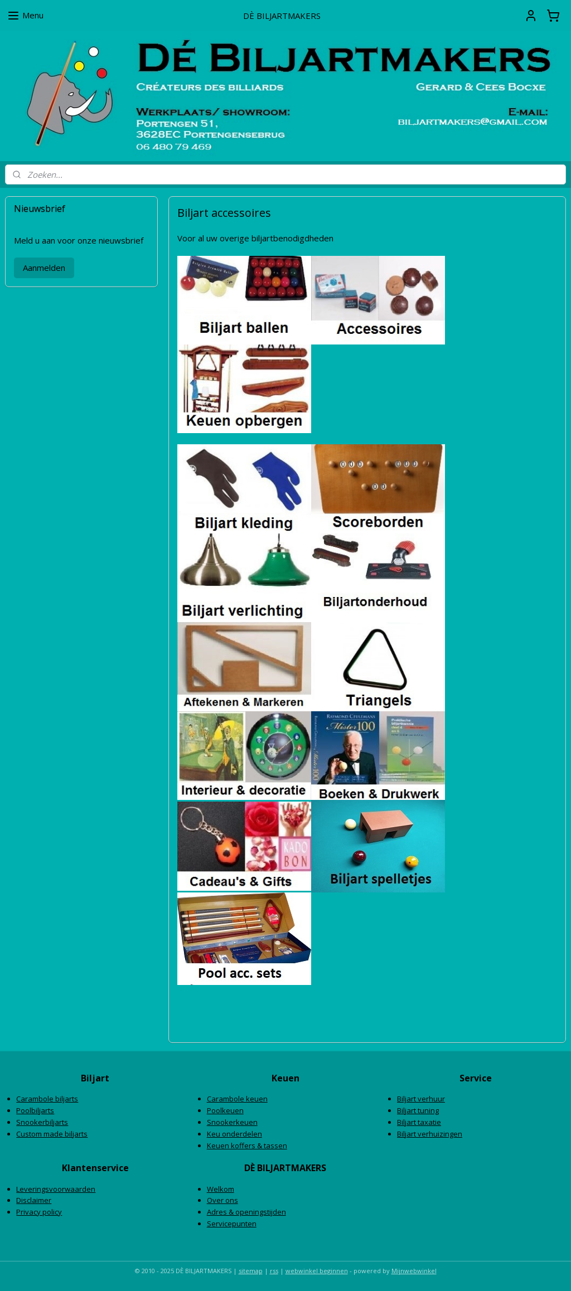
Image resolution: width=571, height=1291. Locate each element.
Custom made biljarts (52, 1134)
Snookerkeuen (232, 1122)
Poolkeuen (225, 1110)
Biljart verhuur (421, 1099)
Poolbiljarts (35, 1110)
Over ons (222, 1200)
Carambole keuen (237, 1099)
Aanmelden (44, 267)
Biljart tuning (418, 1110)
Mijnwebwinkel (414, 1270)
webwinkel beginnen (317, 1270)
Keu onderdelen (234, 1134)
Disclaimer (33, 1200)
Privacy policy (39, 1212)
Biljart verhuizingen (429, 1134)
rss (274, 1270)
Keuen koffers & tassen (247, 1145)
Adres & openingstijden (246, 1212)
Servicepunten (232, 1224)
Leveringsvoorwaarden (55, 1189)
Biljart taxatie (419, 1122)
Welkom (220, 1189)
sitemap (251, 1270)
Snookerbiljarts (42, 1122)
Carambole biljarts (47, 1099)
